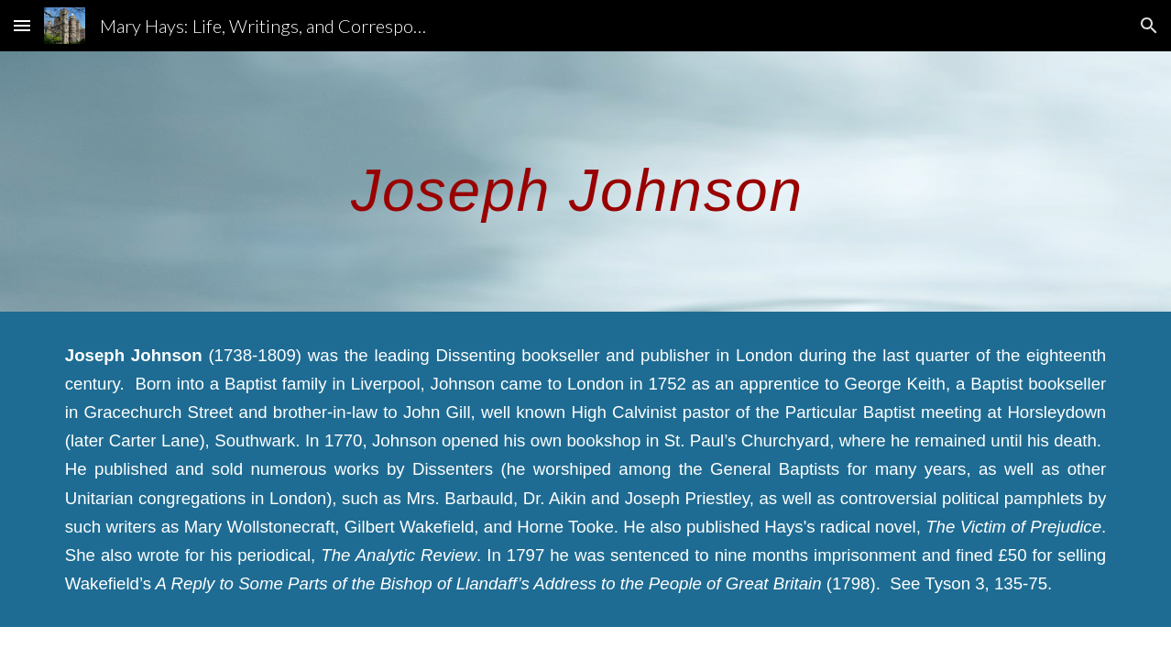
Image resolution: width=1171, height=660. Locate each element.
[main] (585, 181)
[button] (22, 25)
